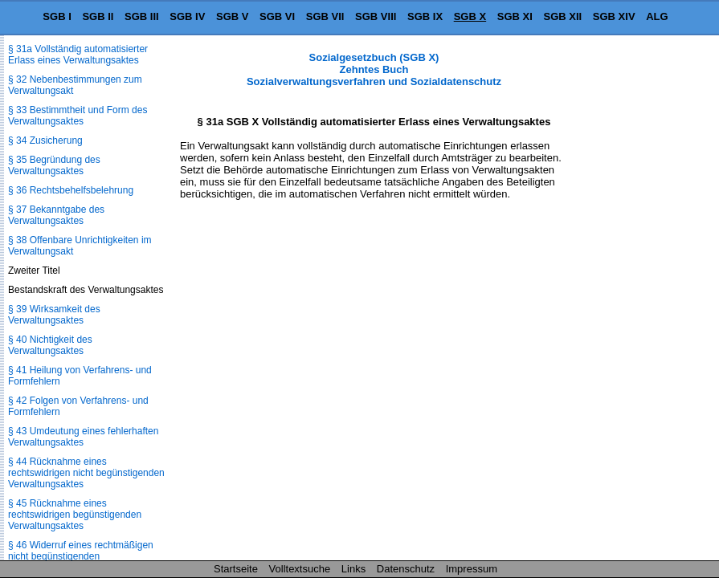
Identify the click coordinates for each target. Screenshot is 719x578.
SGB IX (425, 16)
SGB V (232, 16)
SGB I (57, 16)
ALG (657, 16)
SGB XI (515, 16)
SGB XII (563, 16)
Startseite (236, 569)
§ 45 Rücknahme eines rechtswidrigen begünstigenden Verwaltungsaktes (74, 514)
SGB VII (325, 16)
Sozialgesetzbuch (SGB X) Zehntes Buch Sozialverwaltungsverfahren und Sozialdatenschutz (374, 69)
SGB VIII (375, 16)
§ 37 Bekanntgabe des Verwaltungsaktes (56, 215)
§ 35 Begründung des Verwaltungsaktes (54, 165)
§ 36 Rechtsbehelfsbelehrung (70, 190)
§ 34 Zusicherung (45, 140)
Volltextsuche (300, 569)
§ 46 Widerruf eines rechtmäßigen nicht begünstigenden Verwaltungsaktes (80, 556)
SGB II (97, 16)
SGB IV (187, 16)
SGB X (470, 16)
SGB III (142, 16)
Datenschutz (406, 569)
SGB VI (277, 16)
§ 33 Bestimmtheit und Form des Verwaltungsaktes (77, 115)
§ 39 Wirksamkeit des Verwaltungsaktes (54, 314)
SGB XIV (614, 16)
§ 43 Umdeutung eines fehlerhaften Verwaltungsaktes (83, 436)
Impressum (471, 569)
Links (353, 569)
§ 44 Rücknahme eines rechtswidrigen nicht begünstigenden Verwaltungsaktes (86, 473)
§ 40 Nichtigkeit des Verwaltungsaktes (50, 345)
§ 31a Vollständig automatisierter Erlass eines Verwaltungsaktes (78, 54)
